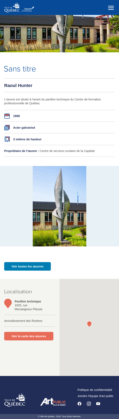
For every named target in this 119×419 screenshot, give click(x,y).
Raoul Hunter (18, 85)
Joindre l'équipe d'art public (95, 396)
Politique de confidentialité (94, 390)
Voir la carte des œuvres (29, 336)
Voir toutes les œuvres (28, 266)
